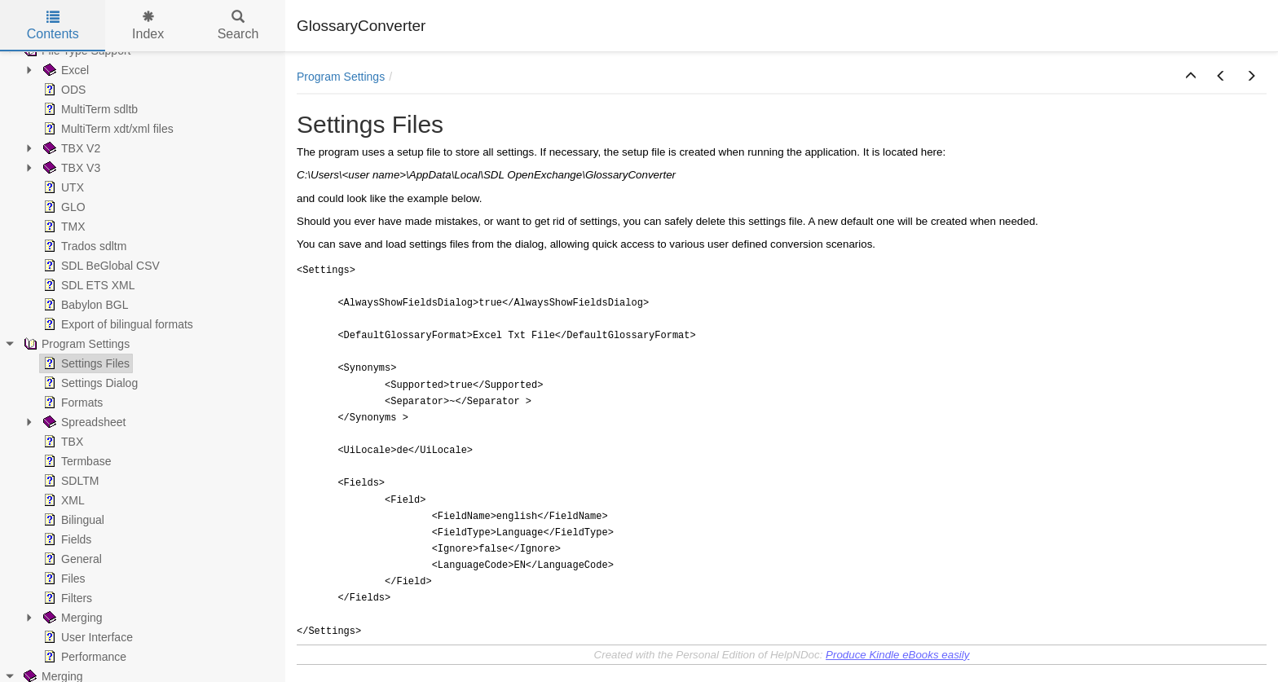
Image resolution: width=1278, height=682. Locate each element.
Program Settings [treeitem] (75, 344)
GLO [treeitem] (63, 207)
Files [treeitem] (63, 578)
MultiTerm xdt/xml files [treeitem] (107, 129)
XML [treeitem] (62, 500)
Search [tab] (238, 26)
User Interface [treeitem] (86, 637)
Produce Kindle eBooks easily (897, 655)
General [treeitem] (71, 559)
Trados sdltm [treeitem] (83, 246)
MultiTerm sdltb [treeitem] (89, 109)
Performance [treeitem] (83, 657)
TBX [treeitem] (61, 441)
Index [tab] (148, 26)
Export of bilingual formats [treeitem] (116, 324)
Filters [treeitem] (66, 598)
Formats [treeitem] (71, 402)
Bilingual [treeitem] (72, 520)
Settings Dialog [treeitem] (89, 383)
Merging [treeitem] (71, 617)
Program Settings (341, 76)
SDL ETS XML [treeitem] (87, 285)
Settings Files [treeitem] (85, 363)
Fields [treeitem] (65, 539)
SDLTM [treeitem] (69, 481)
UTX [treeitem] (62, 187)
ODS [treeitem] (63, 89)
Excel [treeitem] (64, 70)
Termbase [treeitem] (75, 461)
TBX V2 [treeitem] (70, 148)
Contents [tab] (53, 26)
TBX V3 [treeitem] (70, 168)
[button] (1190, 77)
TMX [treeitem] (63, 226)
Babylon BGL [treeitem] (84, 305)
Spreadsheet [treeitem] (83, 422)
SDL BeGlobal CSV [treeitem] (100, 265)
